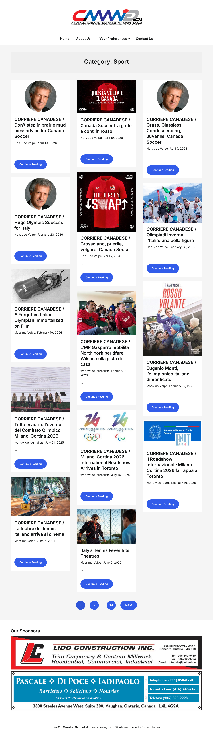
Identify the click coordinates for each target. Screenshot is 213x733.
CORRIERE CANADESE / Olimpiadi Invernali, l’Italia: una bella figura (171, 235)
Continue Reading (30, 164)
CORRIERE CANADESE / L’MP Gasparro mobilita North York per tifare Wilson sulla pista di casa (105, 353)
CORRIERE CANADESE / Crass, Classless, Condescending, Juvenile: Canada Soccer (171, 131)
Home (64, 39)
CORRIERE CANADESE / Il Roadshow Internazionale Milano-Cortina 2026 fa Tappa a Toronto (172, 465)
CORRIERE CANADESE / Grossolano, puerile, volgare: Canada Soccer (105, 243)
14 (111, 605)
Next (128, 605)
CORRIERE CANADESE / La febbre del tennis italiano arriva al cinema (39, 528)
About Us (83, 39)
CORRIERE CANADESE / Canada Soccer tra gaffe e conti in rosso (106, 125)
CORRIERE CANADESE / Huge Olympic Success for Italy (39, 222)
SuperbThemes (151, 727)
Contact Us (144, 39)
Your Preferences (113, 39)
